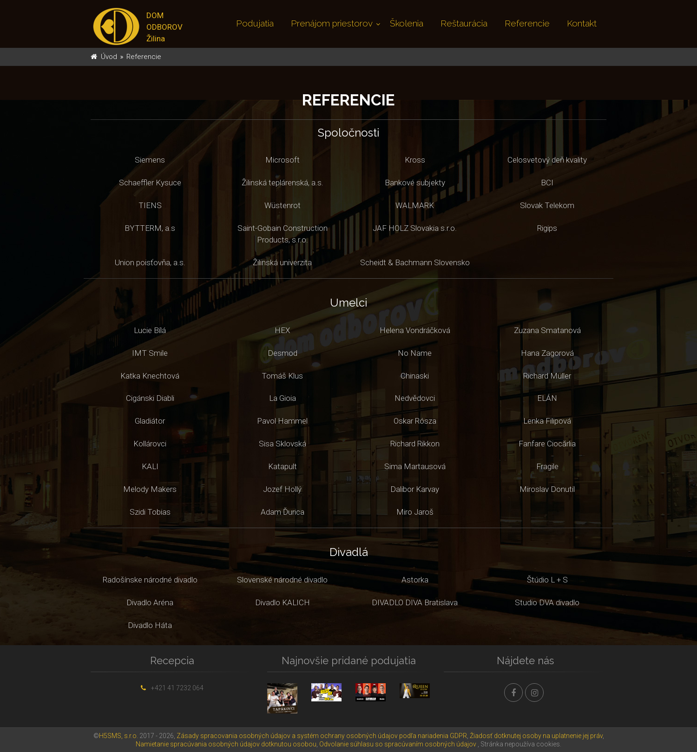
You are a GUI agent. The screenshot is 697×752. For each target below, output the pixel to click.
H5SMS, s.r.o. (118, 735)
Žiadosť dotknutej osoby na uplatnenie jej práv (536, 735)
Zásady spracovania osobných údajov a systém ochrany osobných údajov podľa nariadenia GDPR (322, 735)
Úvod (109, 56)
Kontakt (582, 23)
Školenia (406, 23)
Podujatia (255, 23)
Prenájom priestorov (332, 23)
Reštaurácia (464, 23)
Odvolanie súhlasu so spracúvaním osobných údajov (397, 744)
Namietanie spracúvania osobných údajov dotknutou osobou (226, 744)
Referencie (527, 23)
